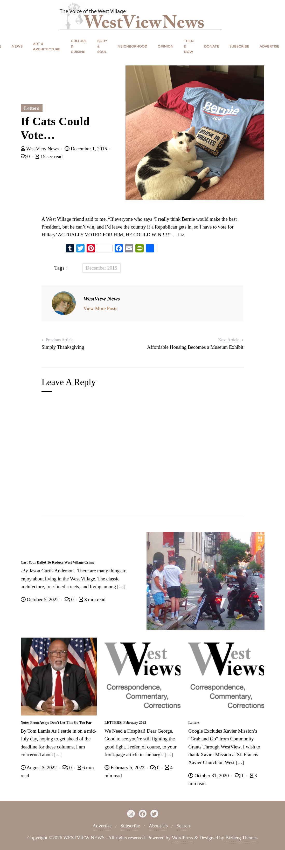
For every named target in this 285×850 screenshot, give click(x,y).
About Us (158, 825)
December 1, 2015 (86, 148)
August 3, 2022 (39, 767)
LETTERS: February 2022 (125, 723)
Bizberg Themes (241, 837)
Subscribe (130, 825)
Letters (31, 108)
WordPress (182, 837)
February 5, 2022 (125, 767)
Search (183, 825)
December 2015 (101, 268)
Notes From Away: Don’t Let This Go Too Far (56, 723)
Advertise (102, 825)
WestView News (40, 148)
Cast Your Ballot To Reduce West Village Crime (57, 562)
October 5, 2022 (40, 599)
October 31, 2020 (209, 775)
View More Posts (100, 308)
